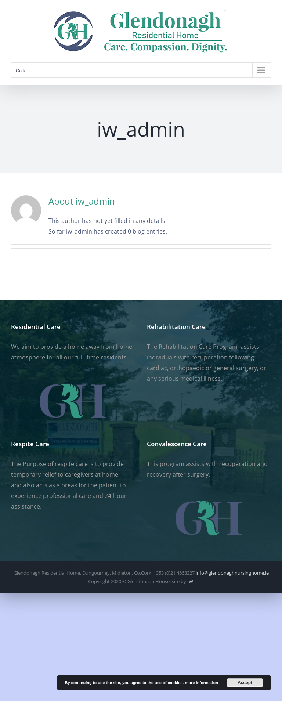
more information (201, 682)
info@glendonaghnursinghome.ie (232, 573)
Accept (245, 682)
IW (190, 581)
